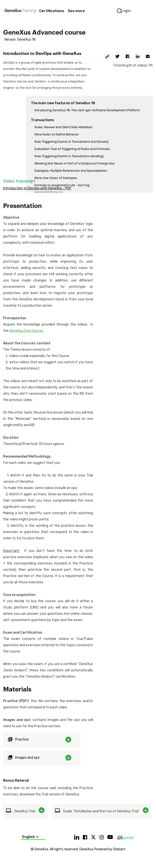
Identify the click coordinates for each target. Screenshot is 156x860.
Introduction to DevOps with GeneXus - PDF (37, 188)
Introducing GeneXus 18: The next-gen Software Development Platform (87, 110)
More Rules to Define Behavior (57, 134)
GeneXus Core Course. (26, 331)
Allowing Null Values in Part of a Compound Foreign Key (75, 163)
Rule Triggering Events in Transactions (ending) (69, 156)
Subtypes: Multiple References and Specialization (71, 170)
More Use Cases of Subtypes (56, 178)
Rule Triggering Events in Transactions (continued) (71, 141)
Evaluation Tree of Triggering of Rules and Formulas (72, 149)
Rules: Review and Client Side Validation (63, 127)
